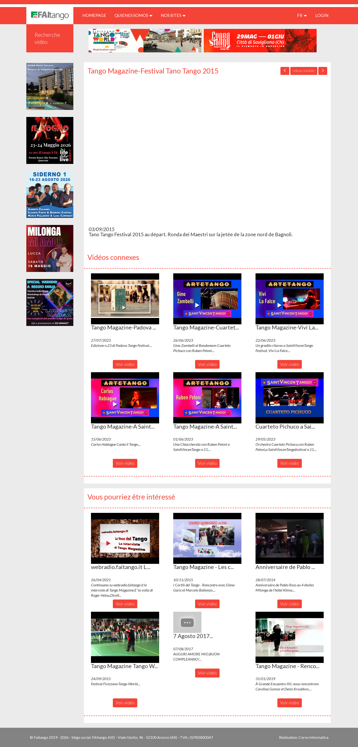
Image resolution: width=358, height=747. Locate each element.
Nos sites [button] (173, 15)
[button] (125, 299)
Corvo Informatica (313, 737)
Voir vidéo (125, 364)
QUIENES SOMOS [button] (133, 15)
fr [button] (302, 15)
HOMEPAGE (96, 15)
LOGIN (321, 15)
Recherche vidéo (47, 38)
